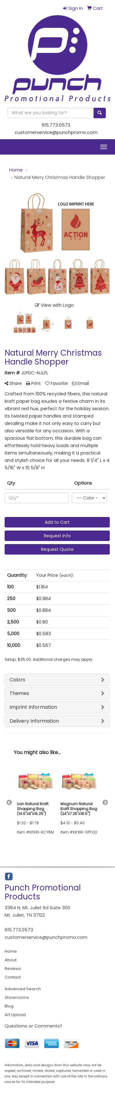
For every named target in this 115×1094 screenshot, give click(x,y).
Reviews (13, 968)
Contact (13, 977)
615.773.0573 (56, 125)
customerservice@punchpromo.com (56, 132)
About (11, 960)
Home (11, 951)
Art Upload (15, 1015)
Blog (9, 1006)
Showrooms (17, 997)
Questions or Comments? (33, 1026)
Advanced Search (23, 989)
